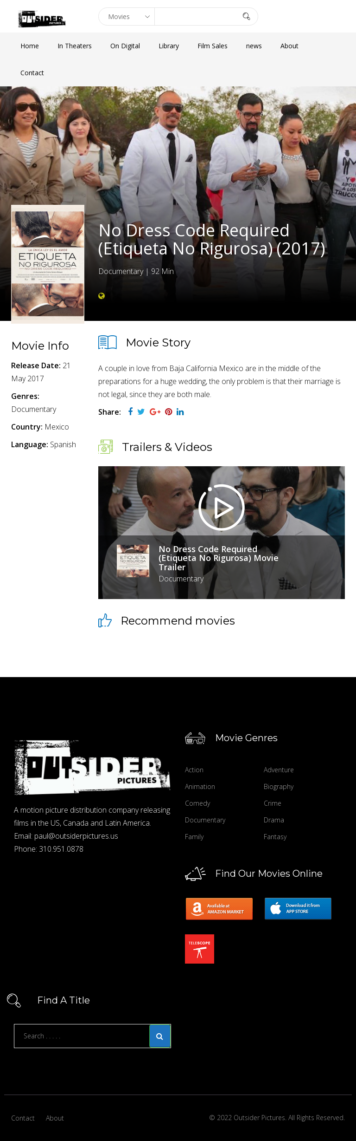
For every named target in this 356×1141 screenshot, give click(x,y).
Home (29, 45)
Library (169, 45)
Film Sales (212, 45)
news (254, 45)
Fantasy (275, 836)
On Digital (125, 45)
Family (194, 836)
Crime (272, 803)
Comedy (197, 803)
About (289, 45)
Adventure (279, 769)
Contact (32, 72)
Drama (274, 819)
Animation (200, 786)
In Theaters (74, 45)
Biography (278, 786)
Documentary (205, 819)
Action (194, 769)
